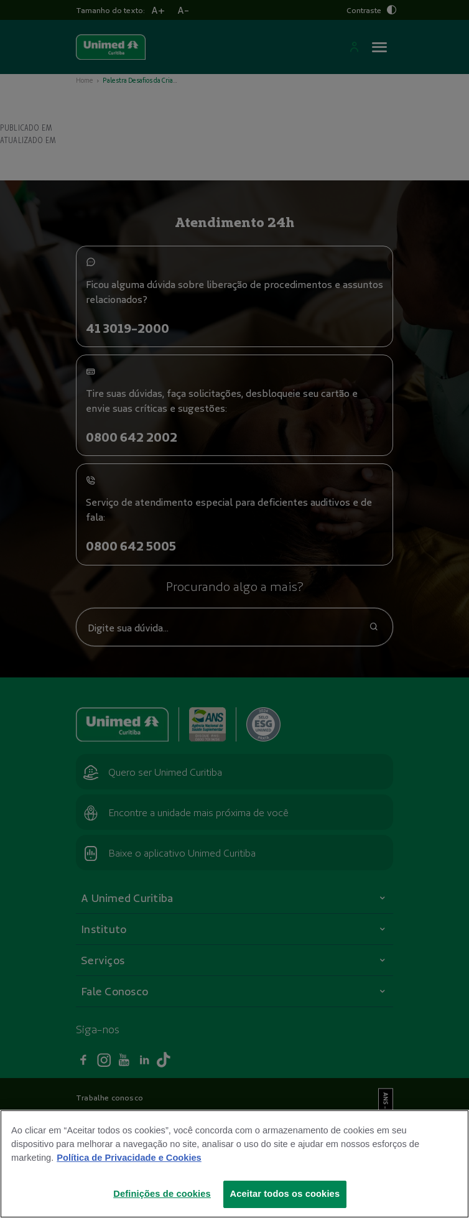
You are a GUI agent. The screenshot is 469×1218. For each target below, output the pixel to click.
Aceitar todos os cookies (285, 1194)
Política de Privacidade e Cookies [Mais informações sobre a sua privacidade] (129, 1158)
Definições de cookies (162, 1194)
